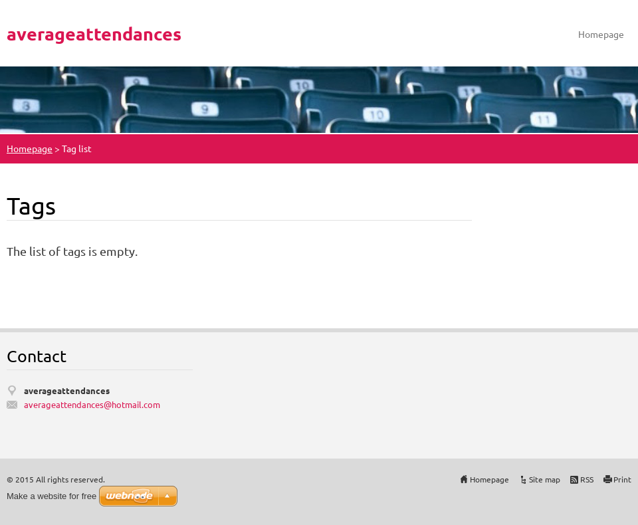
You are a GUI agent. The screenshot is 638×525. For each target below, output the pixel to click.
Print (622, 479)
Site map (544, 479)
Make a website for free (51, 496)
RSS (586, 479)
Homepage (601, 34)
